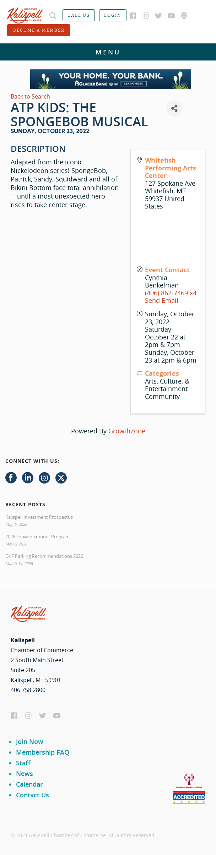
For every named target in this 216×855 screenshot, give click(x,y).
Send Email (161, 300)
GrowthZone (126, 431)
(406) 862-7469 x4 (170, 293)
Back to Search (30, 96)
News (24, 773)
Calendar (29, 784)
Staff (23, 763)
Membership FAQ (42, 752)
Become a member (39, 30)
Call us (79, 15)
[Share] (174, 108)
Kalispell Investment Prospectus (39, 517)
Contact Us (32, 795)
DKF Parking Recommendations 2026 (44, 556)
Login (113, 15)
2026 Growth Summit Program (37, 536)
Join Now (29, 741)
